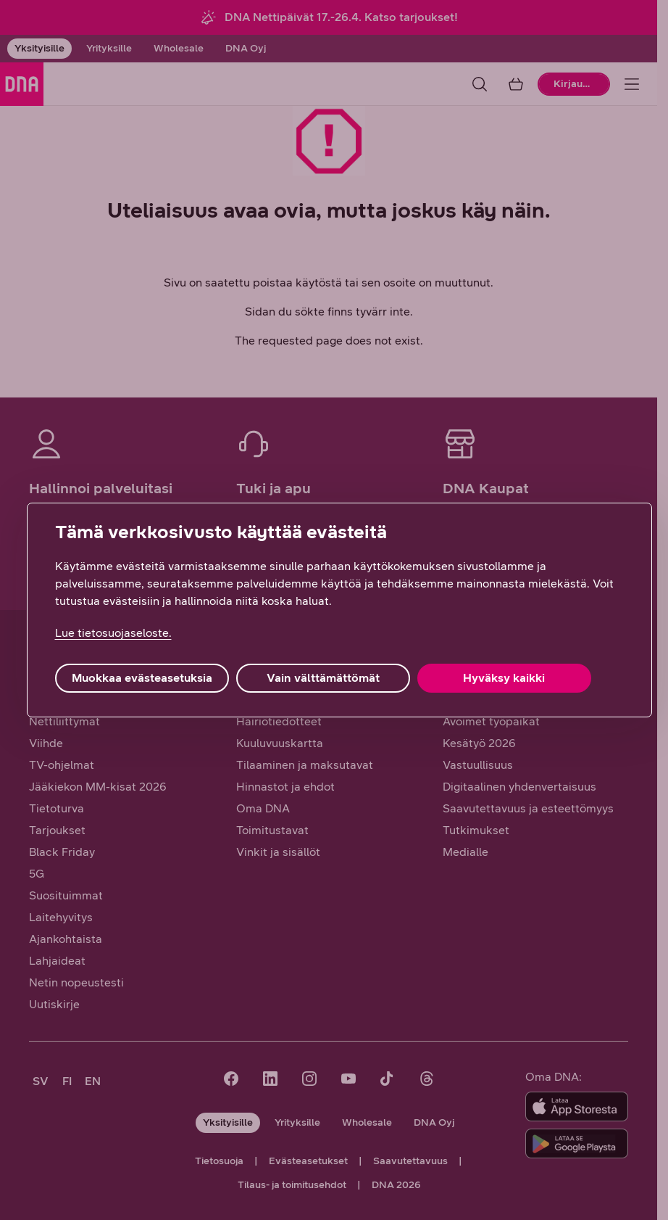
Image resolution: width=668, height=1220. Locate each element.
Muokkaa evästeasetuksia (142, 678)
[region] (339, 610)
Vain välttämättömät (323, 678)
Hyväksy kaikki (504, 678)
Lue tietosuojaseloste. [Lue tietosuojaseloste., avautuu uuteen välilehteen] (113, 633)
